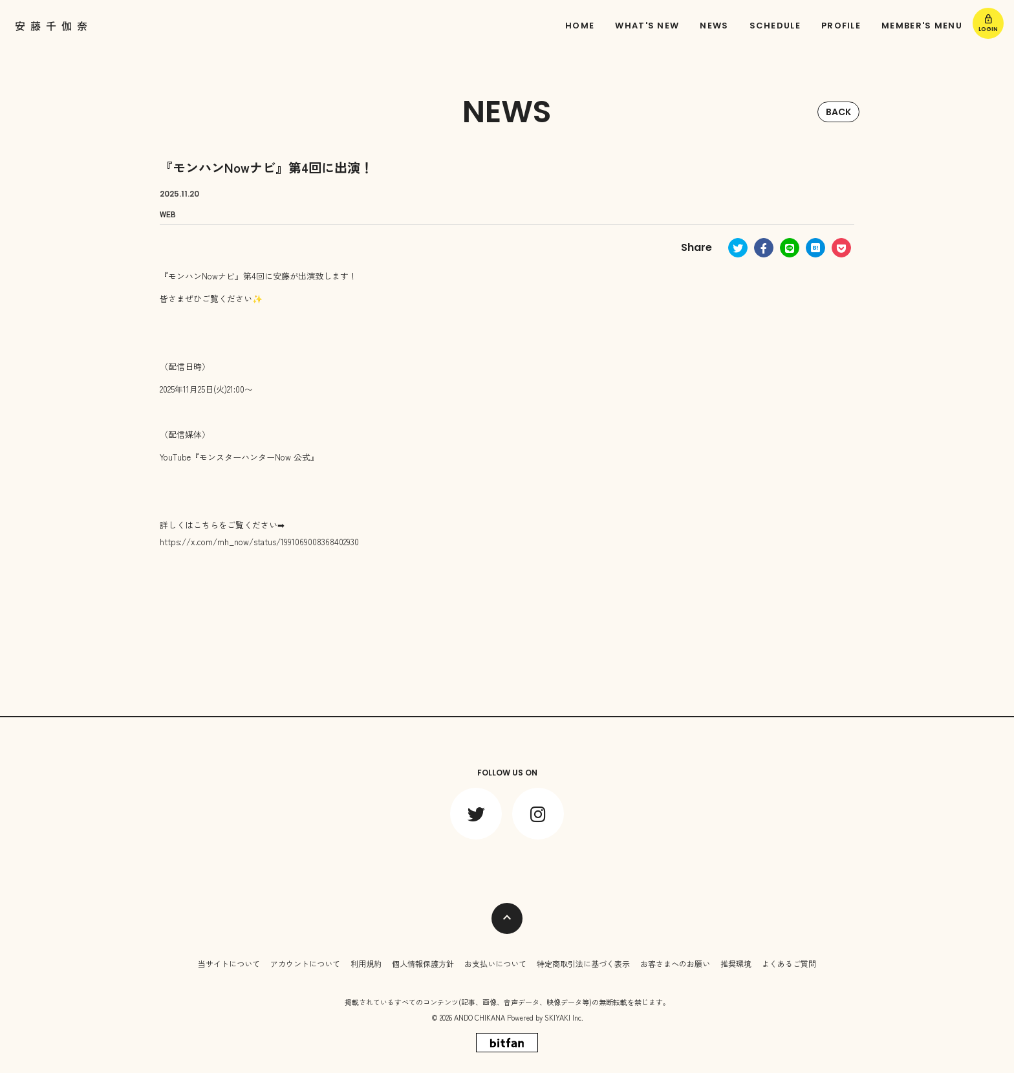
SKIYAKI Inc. (564, 1017)
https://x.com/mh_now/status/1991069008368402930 (259, 542)
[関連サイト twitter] (476, 814)
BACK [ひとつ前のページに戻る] (838, 111)
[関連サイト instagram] (538, 814)
